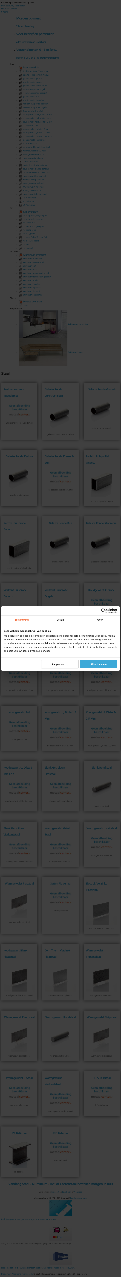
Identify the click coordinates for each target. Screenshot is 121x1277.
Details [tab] (60, 619)
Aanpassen (60, 664)
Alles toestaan (99, 664)
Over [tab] (100, 619)
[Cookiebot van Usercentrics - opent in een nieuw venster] (103, 610)
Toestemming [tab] (21, 619)
